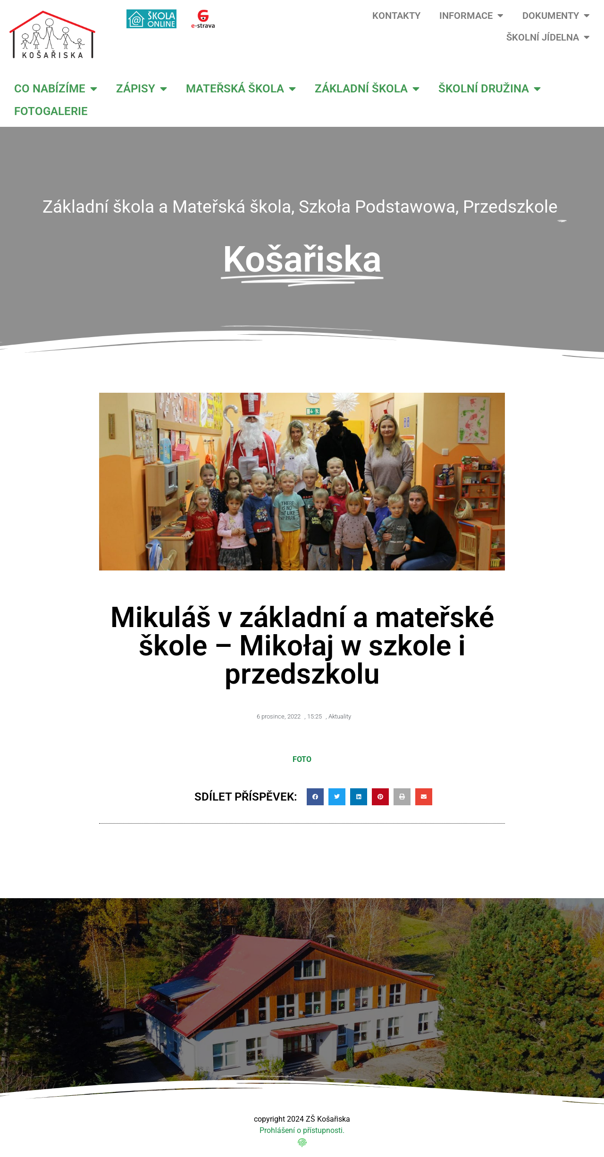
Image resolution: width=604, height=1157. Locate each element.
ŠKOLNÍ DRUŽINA (489, 88)
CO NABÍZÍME (55, 88)
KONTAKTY (396, 15)
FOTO (302, 759)
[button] (315, 796)
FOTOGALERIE (51, 111)
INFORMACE (471, 15)
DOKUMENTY (556, 15)
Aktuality (339, 716)
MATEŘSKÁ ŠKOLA (241, 88)
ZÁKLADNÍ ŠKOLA (367, 88)
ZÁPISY (141, 88)
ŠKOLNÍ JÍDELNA (548, 37)
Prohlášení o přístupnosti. (302, 1130)
